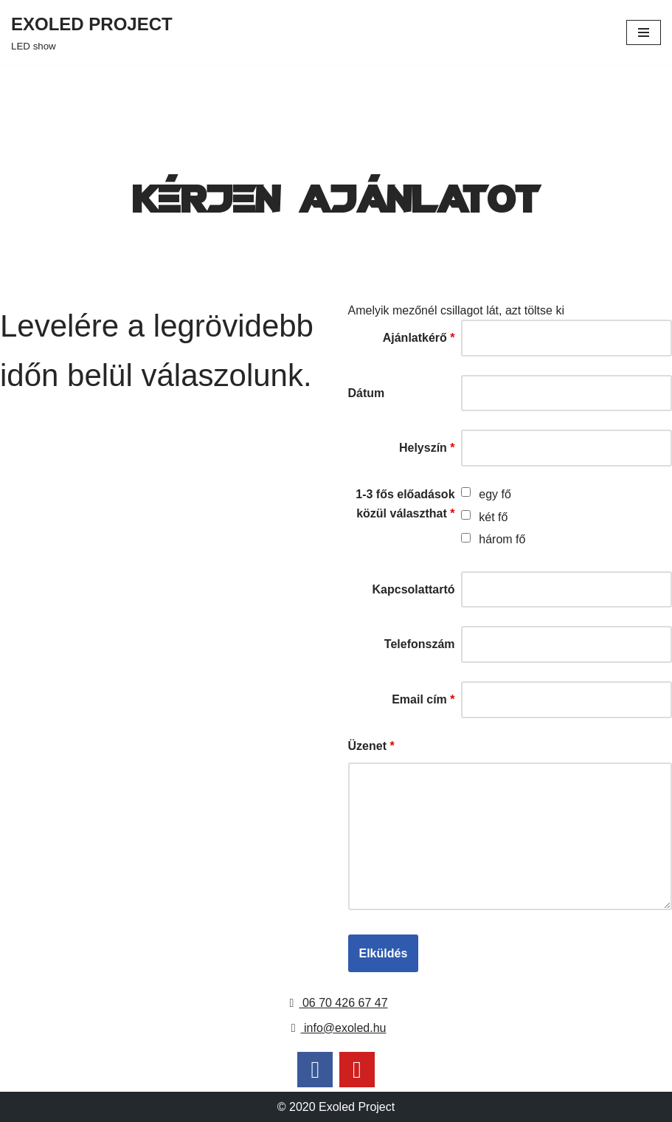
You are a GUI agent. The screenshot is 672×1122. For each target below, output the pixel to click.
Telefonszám (419, 644)
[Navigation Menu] (643, 32)
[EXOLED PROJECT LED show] (92, 32)
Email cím (423, 699)
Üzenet (371, 746)
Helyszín (427, 447)
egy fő (495, 494)
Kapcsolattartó (414, 589)
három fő (502, 539)
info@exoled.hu (336, 1028)
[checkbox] (466, 492)
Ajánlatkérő (419, 337)
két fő (493, 517)
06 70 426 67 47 (335, 1003)
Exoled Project (357, 1107)
